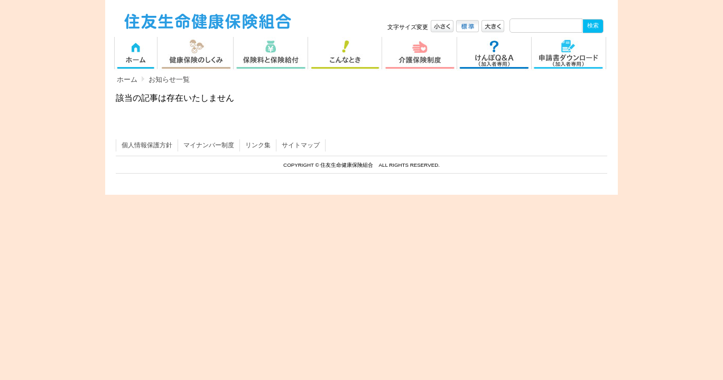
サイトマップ (301, 145)
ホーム (127, 79)
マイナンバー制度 (208, 145)
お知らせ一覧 (169, 79)
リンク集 (258, 145)
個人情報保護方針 (147, 145)
